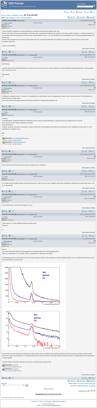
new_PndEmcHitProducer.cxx (21, 138)
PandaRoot (15, 15)
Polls (18, 17)
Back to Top (48, 389)
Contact (34, 401)
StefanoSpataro (8, 23)
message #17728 (21, 174)
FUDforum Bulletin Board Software (53, 405)
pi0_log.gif (15, 369)
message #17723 (21, 85)
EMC (21, 15)
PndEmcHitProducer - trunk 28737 (86, 385)
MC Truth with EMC (11, 20)
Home (92, 12)
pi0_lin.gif (15, 365)
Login (86, 12)
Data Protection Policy (59, 401)
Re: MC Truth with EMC (10, 55)
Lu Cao (6, 57)
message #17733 (21, 194)
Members (79, 12)
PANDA (8, 15)
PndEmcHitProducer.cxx (19, 142)
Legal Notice (48, 401)
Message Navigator (26, 17)
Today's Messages (10, 17)
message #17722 (21, 54)
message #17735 (21, 214)
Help (73, 12)
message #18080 (21, 238)
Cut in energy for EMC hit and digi (86, 383)
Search (67, 12)
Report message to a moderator (88, 48)
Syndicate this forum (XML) (84, 390)
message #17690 (20, 20)
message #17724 (21, 109)
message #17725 (21, 154)
